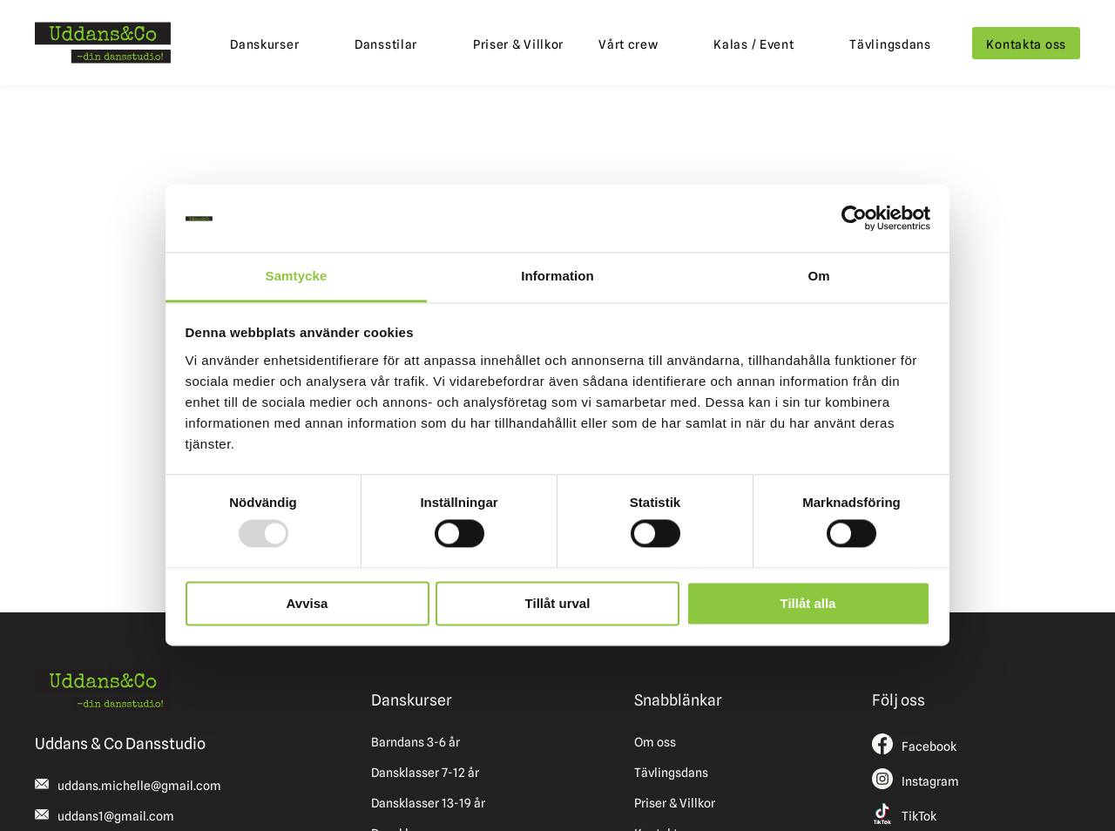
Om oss (655, 742)
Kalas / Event (753, 44)
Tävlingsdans (890, 44)
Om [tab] (818, 275)
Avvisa (307, 603)
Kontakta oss (1026, 44)
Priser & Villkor (518, 44)
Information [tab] (557, 275)
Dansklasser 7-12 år (425, 773)
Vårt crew (628, 44)
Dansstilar (386, 44)
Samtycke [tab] (297, 275)
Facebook (929, 746)
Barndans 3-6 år (415, 742)
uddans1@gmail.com (115, 816)
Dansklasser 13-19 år (428, 803)
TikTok (919, 816)
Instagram (930, 781)
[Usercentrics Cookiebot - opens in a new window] (854, 219)
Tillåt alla (808, 603)
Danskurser (264, 44)
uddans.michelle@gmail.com (139, 786)
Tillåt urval (558, 603)
